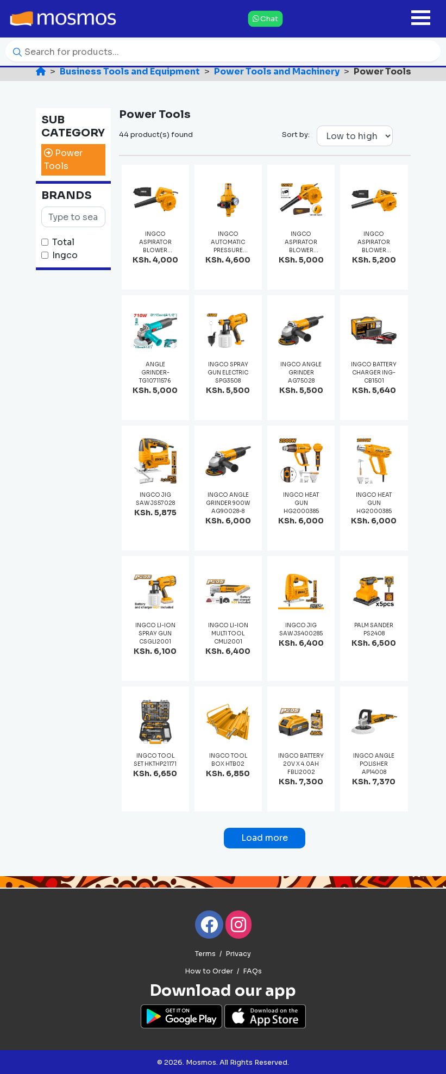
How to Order (209, 971)
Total (63, 242)
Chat (265, 18)
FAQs (252, 971)
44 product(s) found (156, 134)
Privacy (238, 954)
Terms (205, 954)
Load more (264, 838)
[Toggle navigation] (420, 18)
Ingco (65, 255)
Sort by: (296, 134)
